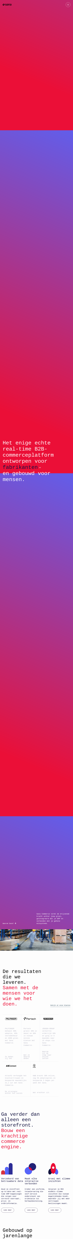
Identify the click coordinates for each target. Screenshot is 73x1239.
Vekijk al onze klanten (60, 1005)
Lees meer (8, 1210)
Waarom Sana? (10, 923)
